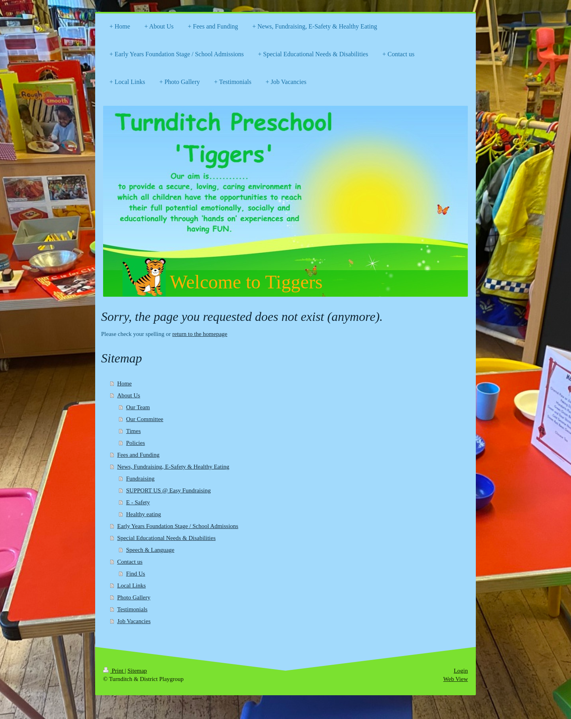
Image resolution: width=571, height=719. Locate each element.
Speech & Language (150, 550)
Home (124, 383)
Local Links (131, 585)
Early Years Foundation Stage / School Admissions (177, 526)
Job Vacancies (134, 621)
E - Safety (138, 502)
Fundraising (140, 478)
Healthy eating (143, 514)
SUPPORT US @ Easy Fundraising (168, 490)
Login (461, 671)
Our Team (138, 407)
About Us (128, 395)
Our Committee (144, 419)
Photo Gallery (134, 597)
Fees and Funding (138, 455)
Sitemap (137, 671)
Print (114, 671)
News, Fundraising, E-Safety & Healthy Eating (173, 466)
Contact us (130, 562)
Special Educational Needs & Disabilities (166, 538)
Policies (135, 443)
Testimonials (132, 609)
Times (133, 431)
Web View (455, 679)
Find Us (135, 573)
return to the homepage (200, 334)
